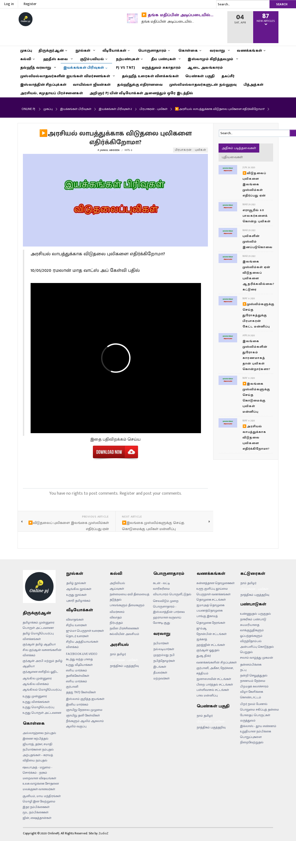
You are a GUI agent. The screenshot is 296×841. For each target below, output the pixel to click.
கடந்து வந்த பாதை (79, 659)
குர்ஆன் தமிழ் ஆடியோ (39, 644)
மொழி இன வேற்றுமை (39, 801)
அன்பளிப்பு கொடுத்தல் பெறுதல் (257, 649)
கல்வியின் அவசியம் (124, 634)
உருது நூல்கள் (76, 594)
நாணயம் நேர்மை (252, 680)
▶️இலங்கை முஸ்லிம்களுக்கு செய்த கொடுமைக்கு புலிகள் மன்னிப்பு (256, 397)
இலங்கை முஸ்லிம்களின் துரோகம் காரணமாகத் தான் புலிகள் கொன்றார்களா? (256, 355)
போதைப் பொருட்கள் (255, 715)
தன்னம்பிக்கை (250, 664)
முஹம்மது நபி (164, 655)
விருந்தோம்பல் (251, 641)
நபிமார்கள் (161, 643)
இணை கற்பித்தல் (35, 738)
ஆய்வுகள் (117, 588)
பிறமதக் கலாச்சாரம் (254, 686)
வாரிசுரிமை (161, 588)
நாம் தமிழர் (118, 654)
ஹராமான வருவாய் (167, 617)
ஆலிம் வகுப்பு (76, 726)
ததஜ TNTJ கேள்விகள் (81, 692)
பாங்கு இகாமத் (207, 616)
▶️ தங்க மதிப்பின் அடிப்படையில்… (177, 15)
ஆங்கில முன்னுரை (37, 678)
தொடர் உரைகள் (77, 636)
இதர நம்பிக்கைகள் (36, 807)
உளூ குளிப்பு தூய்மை (212, 588)
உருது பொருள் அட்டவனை (42, 712)
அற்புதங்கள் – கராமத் (38, 755)
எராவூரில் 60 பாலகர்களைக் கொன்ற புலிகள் (256, 215)
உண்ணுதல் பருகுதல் (255, 613)
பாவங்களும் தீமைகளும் (127, 605)
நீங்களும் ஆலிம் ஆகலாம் (85, 721)
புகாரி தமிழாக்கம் (78, 600)
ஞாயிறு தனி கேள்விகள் (83, 715)
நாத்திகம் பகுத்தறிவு (124, 665)
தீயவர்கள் (160, 672)
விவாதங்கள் (75, 619)
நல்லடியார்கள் (163, 649)
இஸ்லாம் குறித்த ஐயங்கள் (85, 698)
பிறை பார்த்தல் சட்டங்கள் (214, 684)
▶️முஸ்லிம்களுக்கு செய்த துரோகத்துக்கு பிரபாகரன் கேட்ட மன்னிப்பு (258, 315)
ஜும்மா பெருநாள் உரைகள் (85, 630)
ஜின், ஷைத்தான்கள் (37, 818)
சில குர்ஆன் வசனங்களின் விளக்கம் (42, 652)
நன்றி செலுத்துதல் (254, 675)
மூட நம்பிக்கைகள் (35, 812)
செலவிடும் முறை (166, 601)
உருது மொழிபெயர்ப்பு (38, 707)
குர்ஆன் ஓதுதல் (208, 650)
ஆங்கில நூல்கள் (78, 589)
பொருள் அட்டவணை (38, 627)
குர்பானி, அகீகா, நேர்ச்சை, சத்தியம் (214, 670)
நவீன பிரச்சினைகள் (124, 628)
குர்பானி (72, 686)
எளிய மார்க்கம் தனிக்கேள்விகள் (77, 673)
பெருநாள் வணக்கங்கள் (213, 594)
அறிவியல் (117, 583)
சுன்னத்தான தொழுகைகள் (215, 583)
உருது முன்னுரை (35, 696)
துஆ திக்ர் (203, 655)
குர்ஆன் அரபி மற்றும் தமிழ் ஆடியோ (43, 663)
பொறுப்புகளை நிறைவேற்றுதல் (252, 739)
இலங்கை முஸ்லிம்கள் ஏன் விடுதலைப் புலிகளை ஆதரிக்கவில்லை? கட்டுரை (258, 275)
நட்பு (243, 669)
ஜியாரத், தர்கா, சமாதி (37, 744)
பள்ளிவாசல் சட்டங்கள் (212, 689)
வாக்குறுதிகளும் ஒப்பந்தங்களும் (252, 632)
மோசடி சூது (161, 622)
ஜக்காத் (201, 639)
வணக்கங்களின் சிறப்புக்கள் (216, 662)
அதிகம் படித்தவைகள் (239, 148)
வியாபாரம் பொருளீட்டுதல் (172, 594)
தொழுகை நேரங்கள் (210, 622)
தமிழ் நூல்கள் (76, 583)
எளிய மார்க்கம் (76, 681)
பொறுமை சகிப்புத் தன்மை (259, 709)
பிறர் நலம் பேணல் (254, 704)
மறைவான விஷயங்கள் (39, 778)
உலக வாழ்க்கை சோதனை (41, 783)
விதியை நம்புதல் (35, 760)
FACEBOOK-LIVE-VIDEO (81, 654)
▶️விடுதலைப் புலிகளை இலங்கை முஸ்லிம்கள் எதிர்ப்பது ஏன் (254, 184)
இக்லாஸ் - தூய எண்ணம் (258, 726)
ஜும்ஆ (201, 628)
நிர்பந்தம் (116, 622)
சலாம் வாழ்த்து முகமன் (256, 657)
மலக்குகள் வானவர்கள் (39, 789)
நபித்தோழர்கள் (164, 660)
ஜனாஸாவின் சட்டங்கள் (213, 679)
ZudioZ (103, 833)
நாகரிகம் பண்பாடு (253, 619)
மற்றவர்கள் (161, 678)
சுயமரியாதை (249, 624)
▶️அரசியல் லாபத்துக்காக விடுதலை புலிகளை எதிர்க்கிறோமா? (256, 437)
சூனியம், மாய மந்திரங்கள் (42, 796)
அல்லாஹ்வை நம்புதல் (39, 733)
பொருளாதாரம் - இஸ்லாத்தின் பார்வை (169, 609)
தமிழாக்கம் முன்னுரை (38, 622)
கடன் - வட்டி (161, 583)
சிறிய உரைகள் (76, 625)
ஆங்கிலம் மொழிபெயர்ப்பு (42, 689)
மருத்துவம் (248, 720)
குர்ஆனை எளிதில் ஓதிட (40, 671)
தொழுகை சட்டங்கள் (211, 599)
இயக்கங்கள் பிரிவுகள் (75, 109)
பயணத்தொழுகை (209, 610)
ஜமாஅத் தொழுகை (210, 605)
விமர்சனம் (117, 611)
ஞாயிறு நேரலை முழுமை (84, 709)
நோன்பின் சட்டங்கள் (211, 634)
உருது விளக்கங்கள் (36, 701)
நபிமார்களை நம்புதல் (38, 749)
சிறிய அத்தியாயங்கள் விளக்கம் (82, 644)
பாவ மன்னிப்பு (207, 695)
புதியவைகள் (232, 157)
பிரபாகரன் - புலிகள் (153, 109)
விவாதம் (116, 617)
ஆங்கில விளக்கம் (36, 684)
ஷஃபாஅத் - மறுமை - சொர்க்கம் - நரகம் (37, 770)
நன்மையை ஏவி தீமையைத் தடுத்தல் (129, 597)
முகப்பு (48, 109)
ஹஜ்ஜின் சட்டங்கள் (210, 644)
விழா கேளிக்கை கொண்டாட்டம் (251, 694)
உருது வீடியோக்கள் (79, 664)
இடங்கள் (159, 666)
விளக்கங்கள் (32, 639)
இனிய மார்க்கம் (77, 704)
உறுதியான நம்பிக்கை (255, 731)
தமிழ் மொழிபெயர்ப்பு (38, 633)
